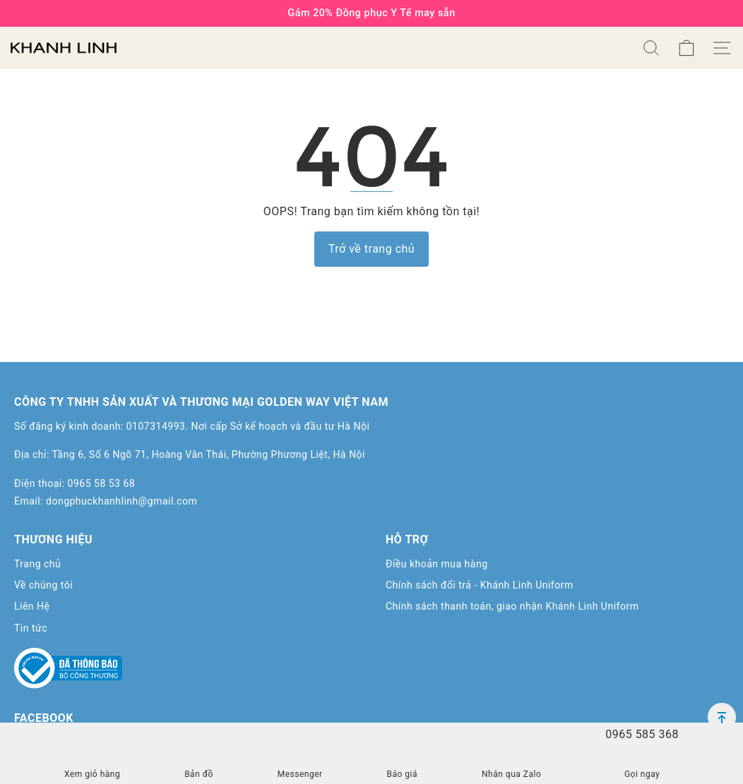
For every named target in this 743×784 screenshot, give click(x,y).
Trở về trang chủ (371, 248)
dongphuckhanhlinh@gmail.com (121, 501)
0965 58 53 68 (102, 483)
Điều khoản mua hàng (437, 563)
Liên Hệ (31, 606)
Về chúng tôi (43, 585)
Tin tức (30, 628)
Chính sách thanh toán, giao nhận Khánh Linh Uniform (512, 606)
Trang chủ (37, 563)
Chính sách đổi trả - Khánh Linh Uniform (479, 585)
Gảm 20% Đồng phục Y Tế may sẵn (371, 13)
